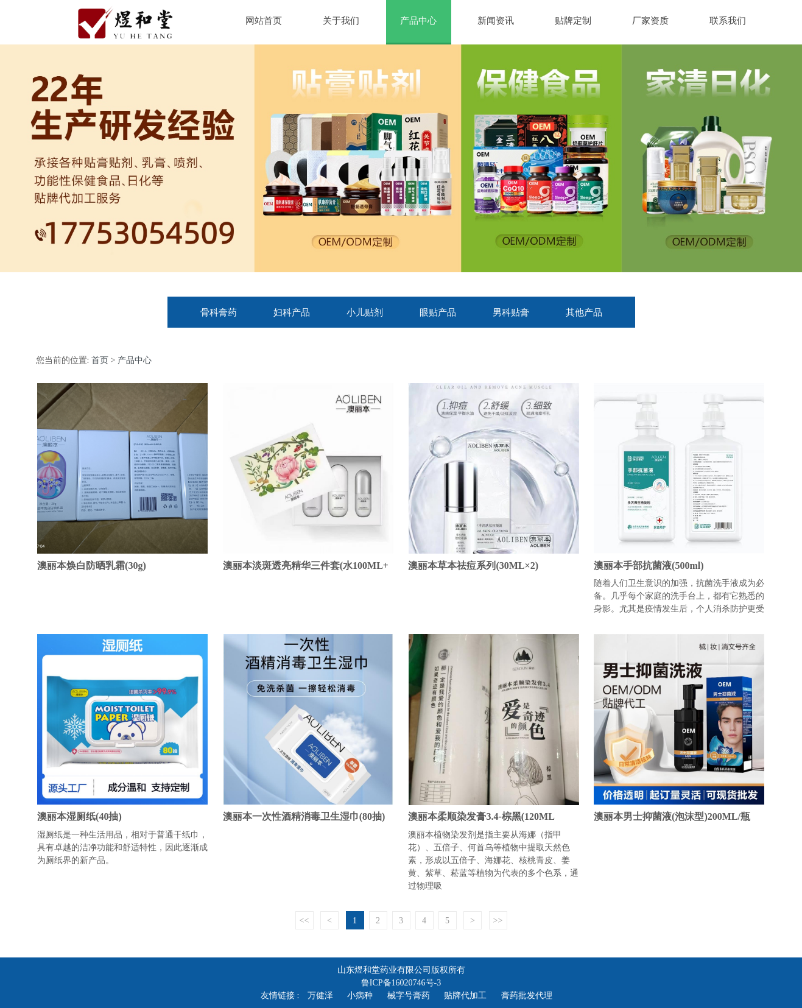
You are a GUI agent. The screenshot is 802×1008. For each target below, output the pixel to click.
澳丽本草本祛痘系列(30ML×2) (473, 565)
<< (304, 920)
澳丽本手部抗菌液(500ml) (648, 565)
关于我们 (341, 21)
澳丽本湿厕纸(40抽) (79, 816)
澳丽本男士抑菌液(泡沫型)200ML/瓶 (672, 816)
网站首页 (263, 21)
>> (498, 920)
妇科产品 (291, 312)
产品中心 (418, 21)
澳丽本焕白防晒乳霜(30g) (91, 565)
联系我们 (727, 21)
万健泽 (320, 995)
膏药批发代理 (526, 995)
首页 (99, 360)
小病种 (360, 995)
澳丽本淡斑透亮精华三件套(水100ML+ (306, 565)
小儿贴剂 (364, 312)
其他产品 (584, 312)
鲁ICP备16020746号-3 (401, 982)
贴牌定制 (573, 21)
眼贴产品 (438, 312)
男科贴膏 (511, 312)
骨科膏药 (218, 312)
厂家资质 (650, 21)
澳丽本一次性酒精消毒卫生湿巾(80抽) (304, 816)
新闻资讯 (495, 21)
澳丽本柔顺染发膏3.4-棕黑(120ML (481, 816)
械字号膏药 (408, 995)
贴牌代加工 (465, 995)
